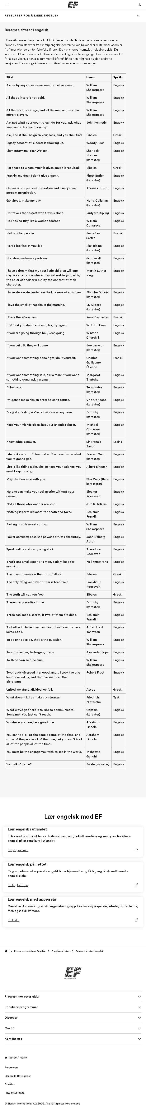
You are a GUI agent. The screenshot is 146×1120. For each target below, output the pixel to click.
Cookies (10, 1084)
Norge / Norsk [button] (16, 1057)
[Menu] (138, 15)
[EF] (73, 5)
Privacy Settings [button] (15, 1092)
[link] (32, 15)
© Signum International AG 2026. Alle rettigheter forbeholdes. (43, 1103)
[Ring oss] (139, 4)
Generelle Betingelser (18, 1075)
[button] (6, 4)
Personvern (11, 1067)
